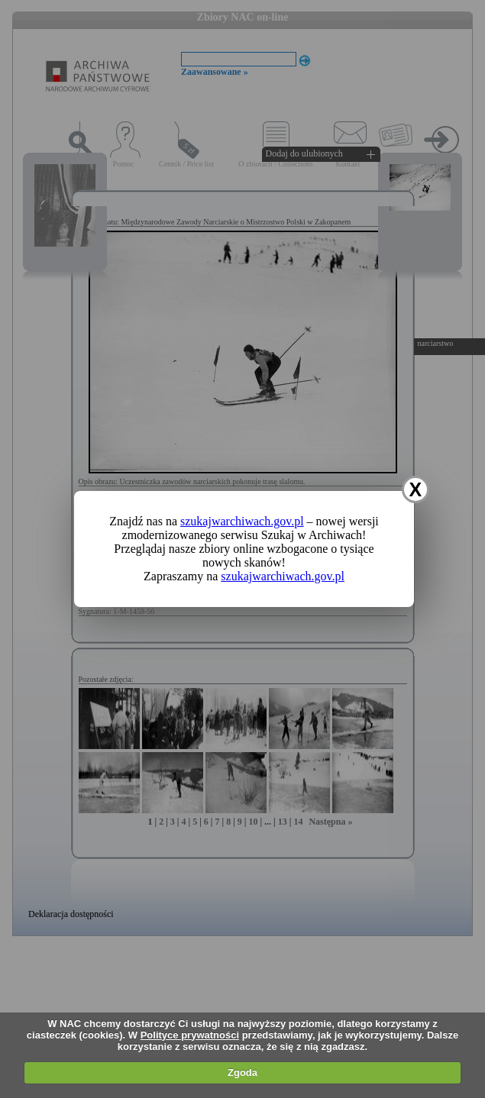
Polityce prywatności (190, 1035)
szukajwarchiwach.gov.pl (242, 521)
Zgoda (242, 1072)
